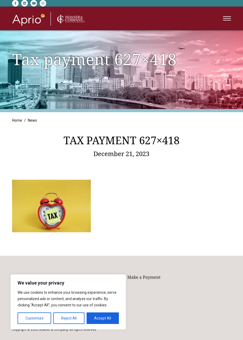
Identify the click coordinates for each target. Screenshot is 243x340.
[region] (68, 301)
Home (17, 120)
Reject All (69, 318)
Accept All (102, 318)
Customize (34, 318)
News (32, 120)
